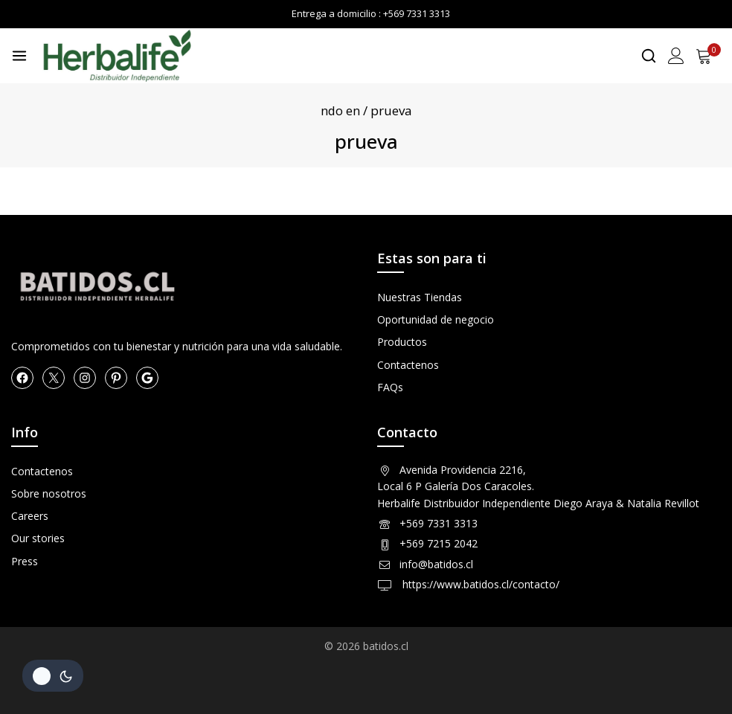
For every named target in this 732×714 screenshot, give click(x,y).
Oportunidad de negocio (435, 319)
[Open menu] (19, 56)
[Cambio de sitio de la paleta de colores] (52, 676)
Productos (402, 342)
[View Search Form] (648, 56)
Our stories (38, 538)
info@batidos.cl (436, 564)
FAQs (390, 387)
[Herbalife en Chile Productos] (116, 55)
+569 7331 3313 (438, 523)
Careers (29, 516)
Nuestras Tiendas (419, 297)
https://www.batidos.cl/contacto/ (479, 584)
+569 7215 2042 (438, 543)
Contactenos (408, 365)
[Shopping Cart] (708, 56)
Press (24, 561)
